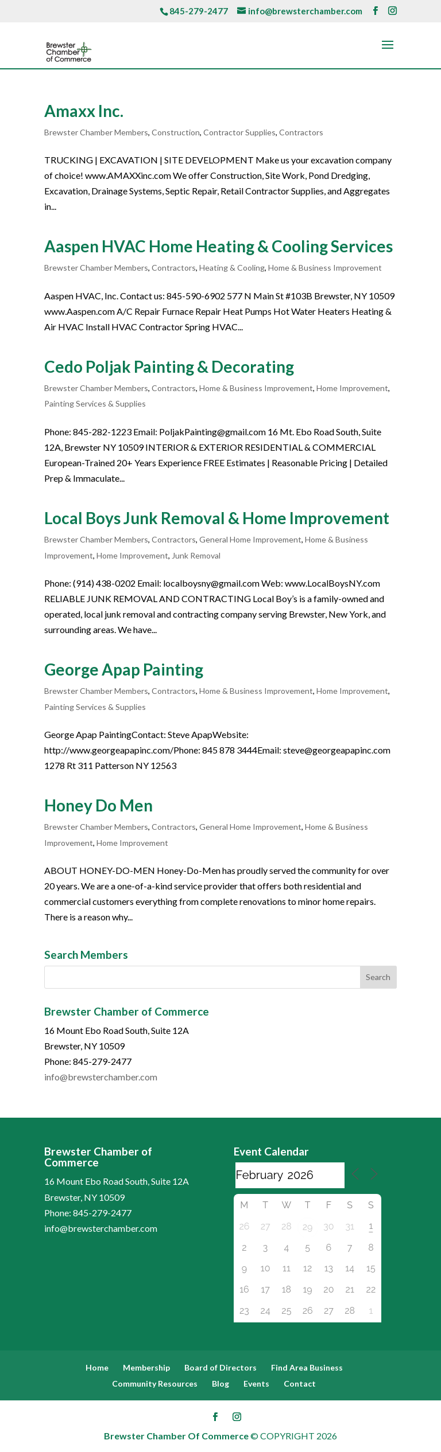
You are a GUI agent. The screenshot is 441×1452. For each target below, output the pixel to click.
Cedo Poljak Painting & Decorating (169, 366)
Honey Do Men (98, 805)
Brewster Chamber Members (96, 132)
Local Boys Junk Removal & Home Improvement (216, 518)
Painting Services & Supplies (95, 403)
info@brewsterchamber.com (100, 1076)
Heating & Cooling (232, 267)
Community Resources (155, 1383)
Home (97, 1367)
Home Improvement (352, 388)
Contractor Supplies (239, 132)
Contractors (301, 132)
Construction (176, 132)
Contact (300, 1383)
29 (308, 1226)
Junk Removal (196, 555)
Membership (146, 1367)
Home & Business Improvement (325, 267)
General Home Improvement (250, 539)
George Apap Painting (123, 669)
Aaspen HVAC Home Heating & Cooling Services (218, 246)
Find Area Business (307, 1367)
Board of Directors (220, 1367)
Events (256, 1383)
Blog (220, 1383)
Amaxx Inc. (83, 110)
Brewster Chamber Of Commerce (176, 1435)
